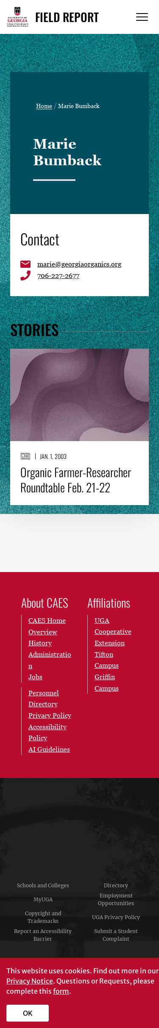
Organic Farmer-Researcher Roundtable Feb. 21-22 (75, 479)
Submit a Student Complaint (116, 935)
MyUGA (43, 899)
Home (44, 106)
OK (28, 1013)
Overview (42, 631)
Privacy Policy (49, 715)
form (61, 991)
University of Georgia (79, 824)
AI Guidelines (49, 749)
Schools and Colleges (43, 885)
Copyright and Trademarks (43, 917)
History (40, 643)
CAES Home (47, 620)
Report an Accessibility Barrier (43, 935)
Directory (116, 885)
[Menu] (142, 17)
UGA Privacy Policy (116, 917)
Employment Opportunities (116, 899)
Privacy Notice (29, 981)
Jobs (35, 677)
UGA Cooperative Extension (113, 632)
